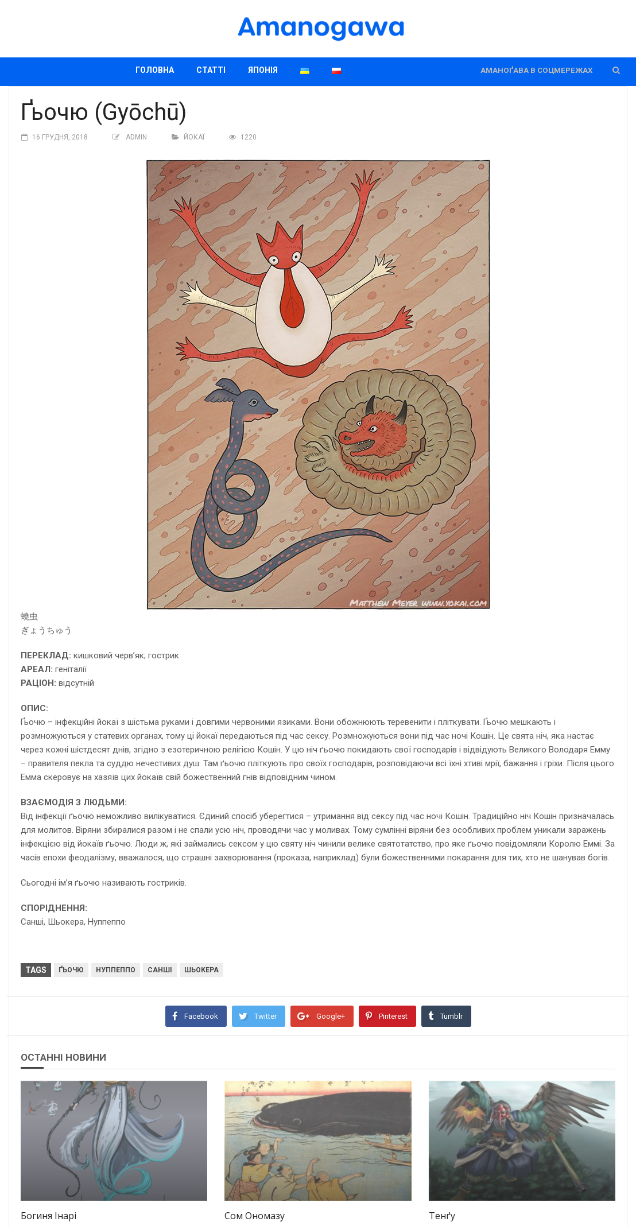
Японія (263, 70)
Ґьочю (71, 970)
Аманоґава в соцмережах (536, 70)
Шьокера (201, 970)
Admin (136, 137)
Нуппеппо (115, 970)
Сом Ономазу (254, 1215)
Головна (154, 70)
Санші (160, 970)
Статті (211, 70)
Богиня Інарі (48, 1215)
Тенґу (442, 1215)
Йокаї (194, 137)
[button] (616, 70)
